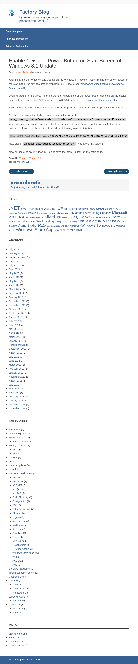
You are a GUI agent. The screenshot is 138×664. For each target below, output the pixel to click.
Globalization (19, 513)
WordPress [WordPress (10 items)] (64, 230)
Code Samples (14, 31)
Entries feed (15, 637)
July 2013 (14, 321)
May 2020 (14, 273)
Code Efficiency (20, 497)
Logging (16, 517)
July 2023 (14, 249)
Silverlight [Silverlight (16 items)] (53, 217)
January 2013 (16, 341)
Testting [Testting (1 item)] (58, 222)
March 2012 (15, 364)
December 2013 (17, 301)
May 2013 (14, 329)
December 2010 (17, 404)
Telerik (15, 537)
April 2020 (14, 277)
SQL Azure (18, 600)
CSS (14, 505)
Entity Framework (21, 509)
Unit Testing (18, 541)
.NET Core (18, 481)
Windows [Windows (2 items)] (65, 226)
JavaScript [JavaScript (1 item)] (43, 213)
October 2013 (16, 309)
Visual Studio (19, 545)
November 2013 (17, 305)
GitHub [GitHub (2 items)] (21, 213)
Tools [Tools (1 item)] (69, 222)
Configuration (19, 501)
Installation (18, 608)
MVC (18, 493)
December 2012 (17, 345)
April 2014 (14, 285)
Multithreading (19, 525)
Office (12, 461)
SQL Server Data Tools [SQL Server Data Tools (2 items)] (102, 217)
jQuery (19, 489)
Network (13, 457)
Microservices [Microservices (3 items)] (64, 213)
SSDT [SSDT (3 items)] (116, 217)
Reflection (17, 529)
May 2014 (14, 281)
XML (14, 564)
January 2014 (16, 297)
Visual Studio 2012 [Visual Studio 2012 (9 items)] (31, 225)
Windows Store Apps (23, 553)
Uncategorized (16, 576)
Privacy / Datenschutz (18, 46)
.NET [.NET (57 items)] (14, 208)
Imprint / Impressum (17, 38)
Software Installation (19, 568)
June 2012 (14, 360)
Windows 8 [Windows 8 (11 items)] (90, 225)
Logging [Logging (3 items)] (52, 213)
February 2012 (16, 368)
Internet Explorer (17, 433)
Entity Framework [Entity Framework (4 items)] (79, 208)
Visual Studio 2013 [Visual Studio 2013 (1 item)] (53, 226)
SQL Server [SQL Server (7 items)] (82, 217)
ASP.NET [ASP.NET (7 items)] (50, 208)
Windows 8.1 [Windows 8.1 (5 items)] (107, 225)
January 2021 (16, 253)
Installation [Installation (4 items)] (31, 213)
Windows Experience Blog (103, 100)
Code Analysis (23, 549)
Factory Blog (35, 12)
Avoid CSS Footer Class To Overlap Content (23, 171)
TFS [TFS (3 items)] (64, 221)
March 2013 (15, 337)
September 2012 (17, 348)
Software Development (21, 473)
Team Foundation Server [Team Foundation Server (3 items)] (22, 221)
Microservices (19, 521)
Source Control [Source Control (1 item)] (68, 217)
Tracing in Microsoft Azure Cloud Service (118, 171)
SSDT (15, 449)
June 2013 (14, 325)
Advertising (14, 429)
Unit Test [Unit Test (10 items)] (84, 221)
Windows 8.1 (35, 158)
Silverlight (14, 469)
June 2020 (14, 269)
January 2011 (16, 400)
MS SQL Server (17, 445)
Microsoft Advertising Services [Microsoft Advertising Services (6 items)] (92, 213)
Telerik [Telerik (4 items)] (40, 221)
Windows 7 (18, 584)
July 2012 (14, 356)
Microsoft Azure (17, 437)
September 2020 (17, 257)
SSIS (15, 453)
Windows (23, 158)
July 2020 (14, 265)
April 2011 (14, 392)
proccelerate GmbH (33, 21)
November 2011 (17, 376)
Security (16, 612)
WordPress (14, 604)
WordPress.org (16, 645)
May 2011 (14, 388)
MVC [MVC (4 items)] (22, 217)
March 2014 (15, 289)
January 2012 (16, 372)
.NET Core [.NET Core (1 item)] (25, 209)
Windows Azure (17, 596)
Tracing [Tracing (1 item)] (74, 222)
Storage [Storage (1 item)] (123, 217)
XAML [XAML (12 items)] (78, 230)
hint (29, 107)
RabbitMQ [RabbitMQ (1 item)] (30, 217)
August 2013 (15, 317)
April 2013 (14, 333)
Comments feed (17, 641)
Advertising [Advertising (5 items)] (37, 208)
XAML (15, 560)
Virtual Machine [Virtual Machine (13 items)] (104, 221)
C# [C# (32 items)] (60, 208)
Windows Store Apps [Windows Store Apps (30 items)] (36, 229)
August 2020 (15, 261)
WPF (15, 557)
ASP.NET (17, 485)
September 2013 (17, 313)
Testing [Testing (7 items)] (49, 221)
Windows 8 (18, 588)
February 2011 (16, 396)
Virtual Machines (21, 441)
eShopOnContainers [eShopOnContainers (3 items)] (101, 209)
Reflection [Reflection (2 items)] (39, 217)
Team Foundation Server (21, 572)
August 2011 (15, 380)
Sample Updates (17, 465)
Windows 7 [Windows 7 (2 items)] (75, 226)
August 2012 (15, 352)
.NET (15, 477)
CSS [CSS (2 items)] (66, 209)
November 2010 (17, 408)
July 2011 (14, 384)
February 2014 (16, 293)
